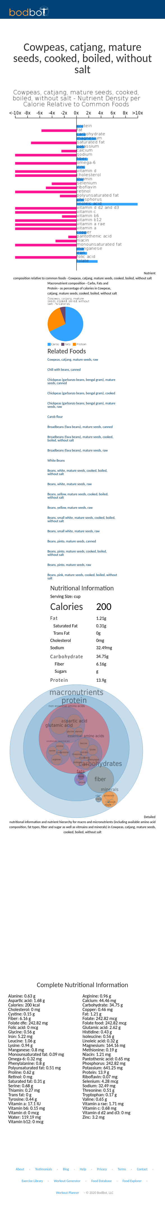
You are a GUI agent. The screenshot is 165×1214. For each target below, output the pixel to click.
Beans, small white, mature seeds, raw (74, 531)
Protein (59, 680)
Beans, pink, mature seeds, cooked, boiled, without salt (82, 576)
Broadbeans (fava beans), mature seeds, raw (78, 450)
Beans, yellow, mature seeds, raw (70, 508)
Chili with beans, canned (64, 370)
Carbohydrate (66, 656)
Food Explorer (131, 1181)
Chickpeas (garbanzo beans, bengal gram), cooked (81, 393)
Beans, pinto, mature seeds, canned (72, 541)
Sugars (61, 671)
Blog (66, 1169)
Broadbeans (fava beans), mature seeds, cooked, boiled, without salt (80, 438)
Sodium (57, 647)
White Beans (56, 460)
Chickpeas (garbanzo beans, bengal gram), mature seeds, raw (81, 405)
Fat (54, 618)
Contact (142, 1169)
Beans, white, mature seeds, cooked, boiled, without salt (78, 472)
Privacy (102, 1169)
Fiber (59, 664)
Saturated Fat (66, 625)
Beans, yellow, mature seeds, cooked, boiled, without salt (78, 495)
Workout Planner (67, 1193)
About (20, 1169)
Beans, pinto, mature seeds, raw (69, 565)
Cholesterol (60, 640)
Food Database (101, 1181)
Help (83, 1169)
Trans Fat (62, 633)
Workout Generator (67, 1181)
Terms (122, 1169)
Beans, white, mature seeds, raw (70, 484)
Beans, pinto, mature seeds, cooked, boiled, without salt (77, 553)
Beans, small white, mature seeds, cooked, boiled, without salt (81, 519)
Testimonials (43, 1169)
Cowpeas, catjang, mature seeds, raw (73, 359)
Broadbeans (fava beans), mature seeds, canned (80, 427)
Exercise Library (32, 1181)
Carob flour (55, 417)
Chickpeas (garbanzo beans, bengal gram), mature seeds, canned (81, 381)
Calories (66, 606)
